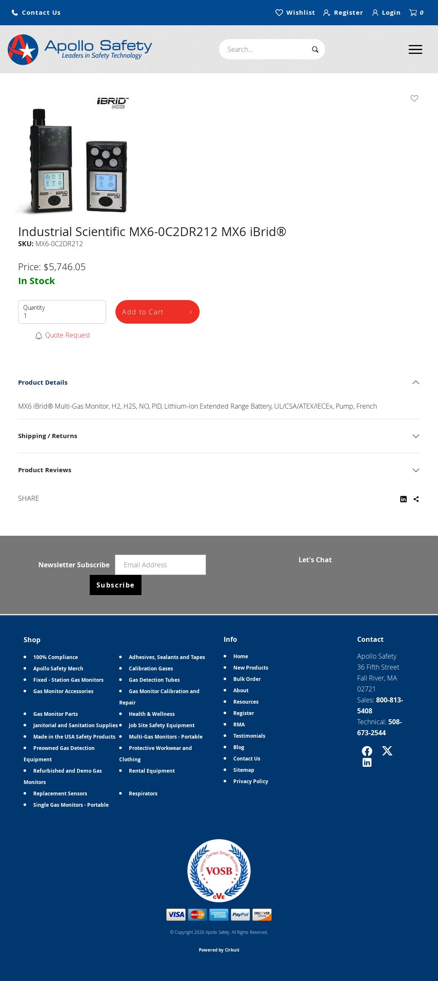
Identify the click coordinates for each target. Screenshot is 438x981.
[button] (36, 13)
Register (243, 713)
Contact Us (246, 758)
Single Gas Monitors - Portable (71, 804)
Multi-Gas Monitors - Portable (166, 736)
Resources (246, 701)
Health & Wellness (152, 714)
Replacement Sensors (60, 793)
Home (240, 656)
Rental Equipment (152, 770)
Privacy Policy (250, 781)
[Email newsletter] (160, 565)
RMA (239, 724)
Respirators (143, 793)
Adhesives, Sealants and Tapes (167, 657)
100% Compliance (55, 657)
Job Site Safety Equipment (162, 725)
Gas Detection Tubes (154, 679)
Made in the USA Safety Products (74, 736)
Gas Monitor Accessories (63, 691)
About (240, 690)
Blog (238, 747)
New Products (250, 667)
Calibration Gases (151, 668)
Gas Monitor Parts (55, 714)
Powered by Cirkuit (219, 950)
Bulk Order (247, 679)
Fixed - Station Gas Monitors (68, 679)
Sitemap (243, 770)
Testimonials (249, 735)
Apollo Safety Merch (58, 668)
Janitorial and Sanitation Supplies (75, 725)
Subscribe (115, 585)
